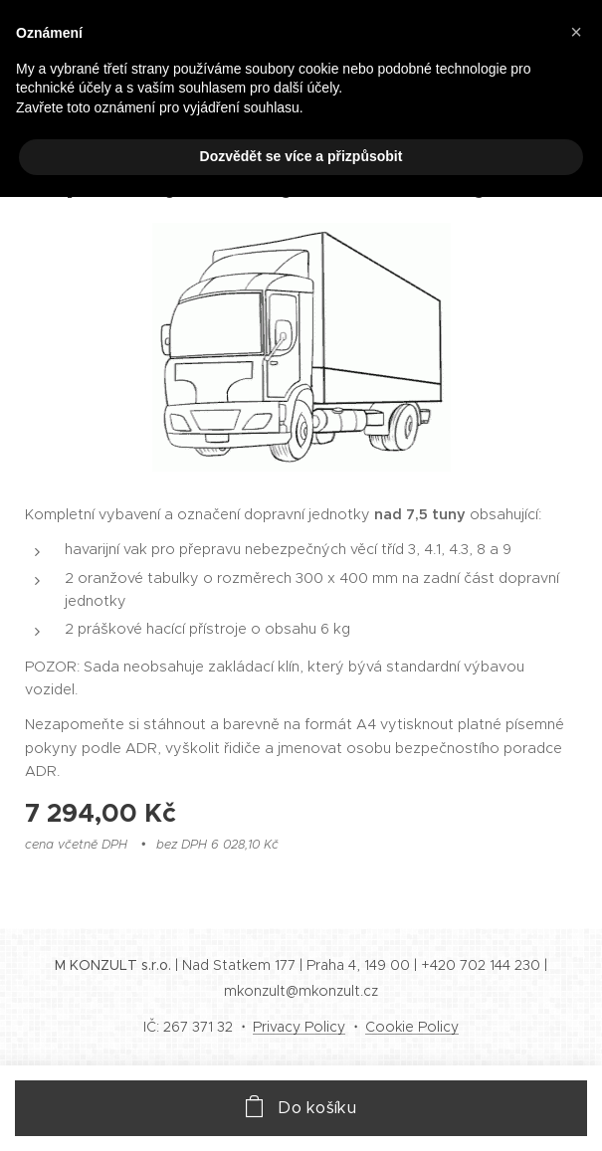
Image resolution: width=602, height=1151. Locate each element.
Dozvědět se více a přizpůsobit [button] (301, 156)
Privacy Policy (299, 1027)
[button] (576, 32)
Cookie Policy (412, 1027)
